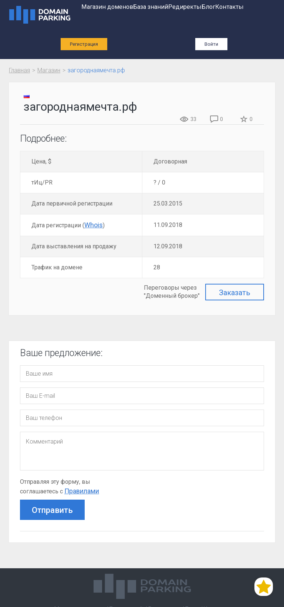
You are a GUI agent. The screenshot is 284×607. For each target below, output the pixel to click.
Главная (19, 70)
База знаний (150, 6)
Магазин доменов (107, 6)
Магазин (48, 70)
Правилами (81, 491)
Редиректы (185, 6)
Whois (93, 225)
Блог (208, 6)
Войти (211, 44)
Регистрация (84, 44)
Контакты (229, 6)
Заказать (234, 292)
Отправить (52, 510)
